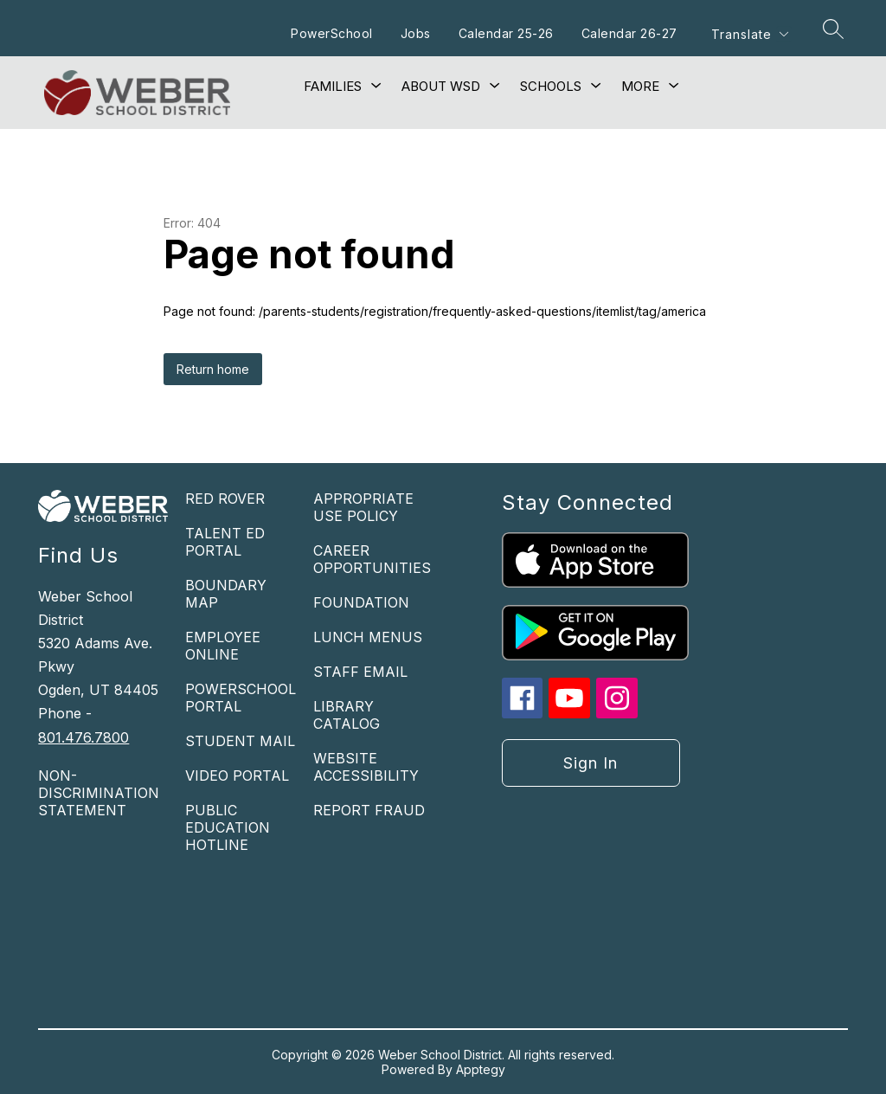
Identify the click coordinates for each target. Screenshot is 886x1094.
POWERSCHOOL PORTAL (240, 697)
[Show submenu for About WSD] (440, 86)
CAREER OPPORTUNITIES (372, 559)
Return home (213, 369)
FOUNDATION (361, 602)
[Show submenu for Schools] (550, 86)
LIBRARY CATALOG (346, 715)
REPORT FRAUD (369, 810)
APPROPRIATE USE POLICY (363, 507)
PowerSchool (332, 33)
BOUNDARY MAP (225, 593)
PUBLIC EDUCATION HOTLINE (227, 827)
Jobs (416, 33)
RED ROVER (225, 498)
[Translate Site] (749, 34)
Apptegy (480, 1069)
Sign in (590, 763)
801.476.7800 (83, 737)
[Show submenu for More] (640, 86)
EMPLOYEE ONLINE (222, 645)
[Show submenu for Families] (333, 86)
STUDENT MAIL (240, 741)
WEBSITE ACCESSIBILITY (366, 767)
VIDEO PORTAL (237, 775)
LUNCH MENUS (367, 637)
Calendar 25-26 (506, 33)
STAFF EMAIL (360, 671)
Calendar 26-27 (629, 33)
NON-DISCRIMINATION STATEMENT (98, 793)
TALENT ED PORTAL (225, 541)
